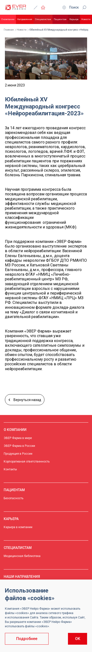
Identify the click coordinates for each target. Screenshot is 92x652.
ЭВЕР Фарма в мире (18, 438)
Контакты (10, 469)
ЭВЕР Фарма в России (19, 446)
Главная (9, 29)
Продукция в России (18, 453)
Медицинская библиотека (22, 556)
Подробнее (26, 638)
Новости (86, 19)
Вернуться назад (24, 400)
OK (77, 638)
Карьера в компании (18, 527)
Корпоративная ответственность (27, 461)
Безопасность (13, 498)
